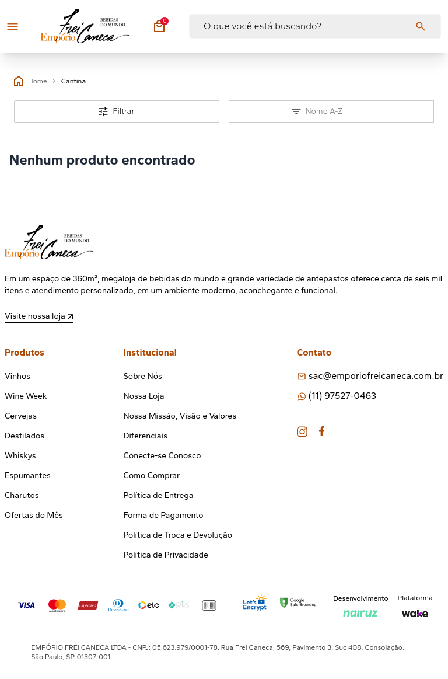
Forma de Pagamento (164, 515)
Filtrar (116, 111)
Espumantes (28, 475)
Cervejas (21, 416)
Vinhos (17, 376)
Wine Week (26, 396)
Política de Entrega (159, 495)
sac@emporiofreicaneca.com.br (376, 375)
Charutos (22, 495)
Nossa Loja (144, 396)
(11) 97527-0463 (342, 395)
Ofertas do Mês (34, 515)
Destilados (24, 436)
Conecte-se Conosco (162, 456)
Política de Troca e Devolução (178, 535)
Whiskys (20, 456)
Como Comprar (152, 475)
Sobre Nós (143, 376)
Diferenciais (145, 436)
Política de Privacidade (166, 555)
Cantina (73, 81)
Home (30, 81)
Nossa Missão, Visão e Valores (180, 416)
